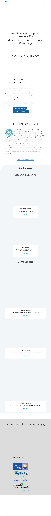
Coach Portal (29, 497)
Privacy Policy (7, 509)
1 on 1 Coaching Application (10, 491)
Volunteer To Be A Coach (21, 111)
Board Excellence (8, 497)
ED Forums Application (9, 493)
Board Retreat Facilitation (9, 499)
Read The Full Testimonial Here (25, 159)
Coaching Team (29, 493)
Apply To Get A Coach (20, 108)
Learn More (25, 190)
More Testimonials (25, 377)
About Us (6, 505)
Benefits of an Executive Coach (10, 503)
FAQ (6, 507)
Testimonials (29, 495)
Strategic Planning (8, 495)
